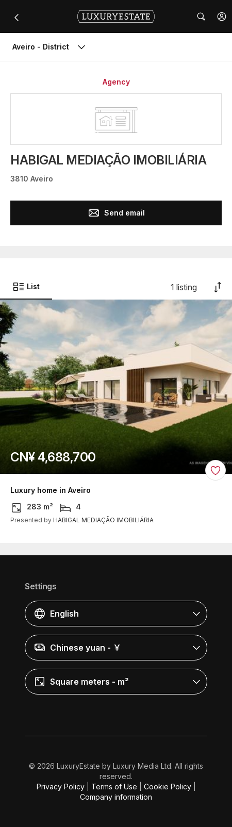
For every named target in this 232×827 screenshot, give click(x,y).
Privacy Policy (61, 786)
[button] (221, 16)
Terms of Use (114, 786)
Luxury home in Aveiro (50, 490)
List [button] (26, 286)
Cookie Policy (167, 786)
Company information (116, 796)
